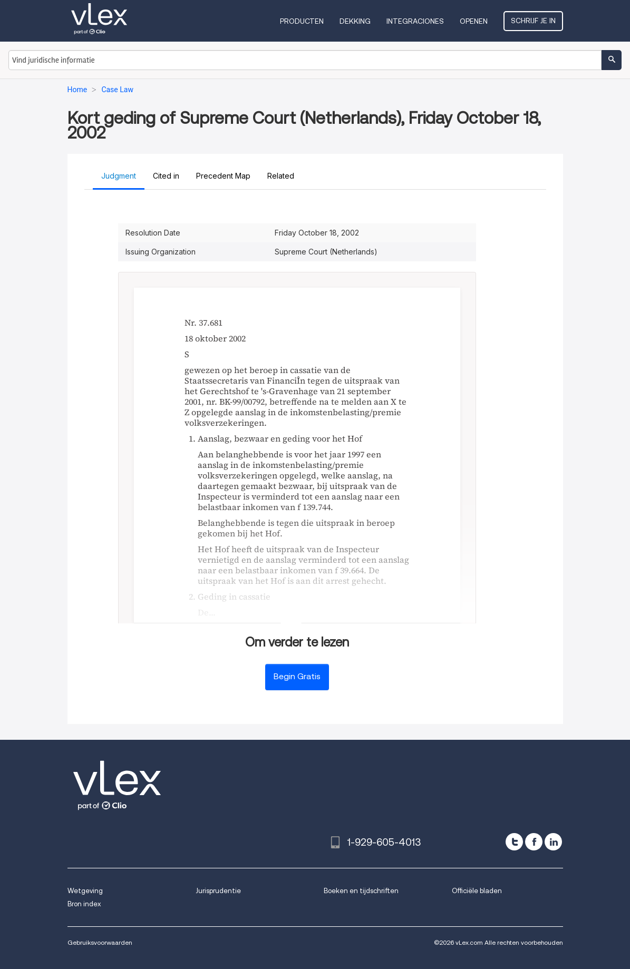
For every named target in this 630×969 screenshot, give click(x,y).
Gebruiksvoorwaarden (99, 942)
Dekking (355, 21)
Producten (302, 21)
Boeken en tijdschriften (361, 891)
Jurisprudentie (218, 891)
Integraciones (415, 21)
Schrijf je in (533, 20)
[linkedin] (553, 841)
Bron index (84, 904)
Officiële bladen (477, 891)
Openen (474, 21)
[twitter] (514, 841)
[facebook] (533, 841)
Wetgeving (85, 891)
